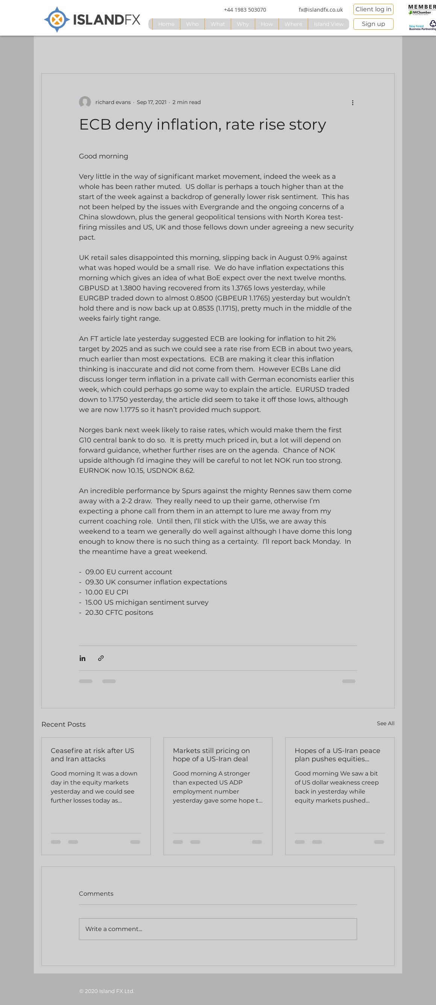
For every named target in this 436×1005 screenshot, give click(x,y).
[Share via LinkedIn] (82, 658)
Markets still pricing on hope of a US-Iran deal (211, 755)
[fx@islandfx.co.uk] (320, 9)
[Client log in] (373, 9)
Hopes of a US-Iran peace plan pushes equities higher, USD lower (337, 755)
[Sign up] (373, 24)
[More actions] (352, 102)
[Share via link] (100, 658)
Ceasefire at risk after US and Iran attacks (92, 755)
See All (386, 723)
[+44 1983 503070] (245, 9)
